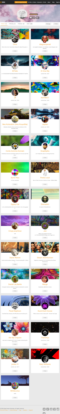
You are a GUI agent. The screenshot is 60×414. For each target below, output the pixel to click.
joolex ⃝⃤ (15, 360)
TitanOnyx (45, 334)
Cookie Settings (13, 405)
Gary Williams (45, 360)
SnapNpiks (45, 150)
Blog (53, 2)
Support (31, 405)
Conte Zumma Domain (15, 150)
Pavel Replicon (15, 308)
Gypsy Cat (15, 202)
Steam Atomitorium (45, 255)
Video (30, 2)
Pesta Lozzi (45, 176)
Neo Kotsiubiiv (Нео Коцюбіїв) (15, 123)
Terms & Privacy (4, 405)
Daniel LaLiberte (15, 281)
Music (34, 2)
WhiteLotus (15, 387)
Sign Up (58, 2)
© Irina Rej (45, 71)
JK (15, 97)
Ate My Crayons (15, 334)
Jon (45, 229)
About (49, 2)
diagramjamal (45, 44)
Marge (45, 281)
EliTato (15, 71)
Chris (15, 44)
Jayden (45, 123)
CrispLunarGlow (14, 229)
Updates (25, 405)
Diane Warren (15, 255)
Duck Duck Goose (45, 308)
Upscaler (39, 2)
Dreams (5, 24)
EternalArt (45, 202)
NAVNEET (45, 97)
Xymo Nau (15, 176)
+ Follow (55, 23)
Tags (20, 405)
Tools (44, 2)
